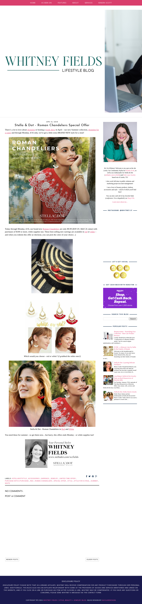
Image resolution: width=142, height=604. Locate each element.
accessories (34, 478)
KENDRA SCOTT (105, 3)
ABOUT (75, 3)
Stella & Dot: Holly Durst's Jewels (125, 392)
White (71, 429)
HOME (32, 3)
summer (94, 481)
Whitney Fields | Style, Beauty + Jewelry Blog (64, 600)
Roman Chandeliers (51, 229)
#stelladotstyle (19, 478)
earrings (45, 478)
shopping (31, 130)
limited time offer (67, 478)
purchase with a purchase (17, 481)
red (86, 232)
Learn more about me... (120, 202)
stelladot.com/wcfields (112, 175)
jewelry (54, 478)
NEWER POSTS (12, 559)
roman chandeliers (44, 481)
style (70, 481)
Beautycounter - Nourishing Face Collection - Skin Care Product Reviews (125, 333)
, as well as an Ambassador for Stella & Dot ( (120, 173)
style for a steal (82, 481)
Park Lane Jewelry (129, 175)
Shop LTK (131, 198)
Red (63, 429)
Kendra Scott (130, 170)
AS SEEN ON (46, 3)
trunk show (50, 130)
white (92, 232)
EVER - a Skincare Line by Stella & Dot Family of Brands (125, 348)
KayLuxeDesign (109, 600)
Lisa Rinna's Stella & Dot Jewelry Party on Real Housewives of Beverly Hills (125, 378)
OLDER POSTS (92, 559)
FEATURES (62, 3)
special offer (60, 481)
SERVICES (88, 3)
